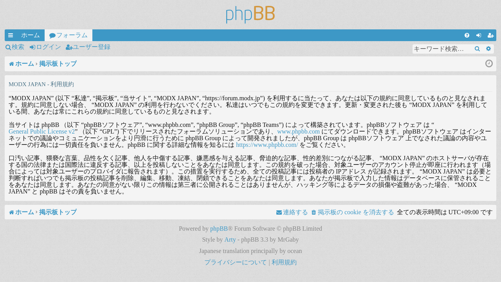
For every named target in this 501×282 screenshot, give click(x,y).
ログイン (48, 46)
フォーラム (72, 35)
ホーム (30, 35)
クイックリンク (12, 36)
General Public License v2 (42, 131)
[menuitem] (467, 35)
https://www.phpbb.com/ (267, 144)
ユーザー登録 (91, 46)
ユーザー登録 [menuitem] (492, 36)
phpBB (219, 228)
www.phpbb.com (298, 131)
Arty (230, 239)
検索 (18, 46)
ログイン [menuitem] (480, 36)
